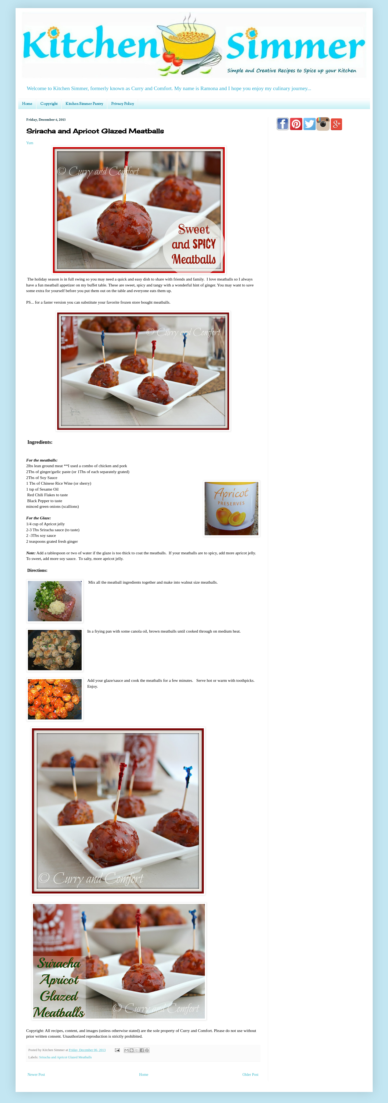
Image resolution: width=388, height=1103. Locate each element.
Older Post (250, 1075)
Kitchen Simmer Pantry (84, 104)
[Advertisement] (319, 288)
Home (27, 104)
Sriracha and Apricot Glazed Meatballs (65, 1057)
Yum (29, 143)
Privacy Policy (122, 104)
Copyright (48, 104)
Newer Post (36, 1075)
